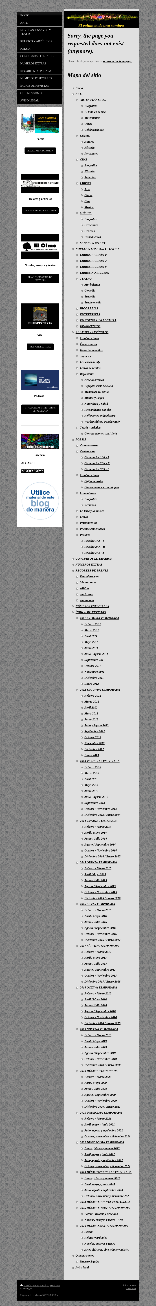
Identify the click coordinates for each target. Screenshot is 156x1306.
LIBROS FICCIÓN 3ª (93, 266)
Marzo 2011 (91, 630)
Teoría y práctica (90, 427)
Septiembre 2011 (94, 660)
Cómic (88, 195)
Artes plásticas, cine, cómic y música (106, 1249)
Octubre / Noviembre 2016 (100, 934)
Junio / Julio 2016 (95, 922)
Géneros (89, 231)
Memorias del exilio (96, 392)
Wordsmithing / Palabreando (102, 421)
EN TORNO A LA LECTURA (98, 320)
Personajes (91, 153)
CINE (83, 159)
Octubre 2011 (92, 666)
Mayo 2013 (91, 785)
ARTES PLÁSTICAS (93, 100)
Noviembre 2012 (94, 743)
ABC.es (84, 588)
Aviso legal (82, 1267)
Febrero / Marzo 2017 (97, 951)
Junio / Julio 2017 (95, 963)
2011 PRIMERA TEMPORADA (99, 618)
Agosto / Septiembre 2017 (100, 969)
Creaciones (91, 225)
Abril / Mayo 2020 (95, 1083)
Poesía (88, 1231)
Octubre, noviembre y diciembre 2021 (107, 1136)
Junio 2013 (91, 791)
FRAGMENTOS (90, 326)
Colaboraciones (94, 129)
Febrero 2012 (92, 695)
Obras (88, 123)
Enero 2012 (91, 683)
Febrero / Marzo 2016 (97, 910)
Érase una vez (88, 344)
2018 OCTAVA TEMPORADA (98, 987)
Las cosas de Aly (90, 362)
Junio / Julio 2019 (95, 1047)
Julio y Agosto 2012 (96, 725)
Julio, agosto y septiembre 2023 (103, 1190)
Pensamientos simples (97, 409)
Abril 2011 (90, 636)
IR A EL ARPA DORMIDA (40, 150)
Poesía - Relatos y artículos (101, 1214)
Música (88, 207)
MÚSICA (86, 213)
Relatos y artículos (95, 1237)
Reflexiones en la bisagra (99, 415)
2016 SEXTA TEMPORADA (97, 904)
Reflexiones (87, 374)
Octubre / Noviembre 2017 (100, 975)
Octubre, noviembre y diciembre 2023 (107, 1196)
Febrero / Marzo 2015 (97, 868)
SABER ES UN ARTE (93, 243)
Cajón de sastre (93, 481)
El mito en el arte (95, 112)
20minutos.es (88, 582)
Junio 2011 (91, 648)
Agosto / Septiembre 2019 (100, 1053)
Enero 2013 (91, 755)
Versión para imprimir (32, 1285)
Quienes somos (85, 1255)
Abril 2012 (90, 707)
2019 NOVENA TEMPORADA (99, 1029)
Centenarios (87, 451)
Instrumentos (92, 237)
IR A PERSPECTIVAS (40, 346)
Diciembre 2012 (94, 749)
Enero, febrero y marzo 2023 (102, 1178)
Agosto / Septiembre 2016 (100, 928)
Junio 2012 (91, 719)
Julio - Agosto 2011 (96, 654)
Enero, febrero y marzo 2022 (102, 1148)
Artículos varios (94, 380)
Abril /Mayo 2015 (95, 874)
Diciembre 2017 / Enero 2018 (102, 981)
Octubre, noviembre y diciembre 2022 (107, 1166)
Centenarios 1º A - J (96, 457)
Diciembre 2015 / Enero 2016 (102, 898)
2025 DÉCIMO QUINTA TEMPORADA (105, 1208)
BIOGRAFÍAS (89, 308)
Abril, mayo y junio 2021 (99, 1124)
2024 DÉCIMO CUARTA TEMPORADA (105, 1202)
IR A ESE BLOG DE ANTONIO (40, 210)
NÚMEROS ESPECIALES (92, 606)
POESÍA (81, 439)
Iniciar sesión (129, 1285)
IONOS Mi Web (50, 1295)
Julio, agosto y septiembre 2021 (103, 1130)
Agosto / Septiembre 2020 (100, 1094)
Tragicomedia (92, 302)
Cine (87, 201)
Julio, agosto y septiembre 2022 (103, 1160)
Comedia (89, 290)
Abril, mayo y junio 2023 (99, 1184)
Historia (89, 147)
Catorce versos (89, 445)
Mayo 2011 (91, 642)
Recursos (90, 505)
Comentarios (88, 493)
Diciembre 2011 (94, 677)
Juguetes (85, 356)
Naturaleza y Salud (96, 403)
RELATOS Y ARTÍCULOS (92, 332)
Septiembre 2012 (94, 731)
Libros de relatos (90, 368)
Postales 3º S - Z (94, 552)
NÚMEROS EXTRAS (89, 564)
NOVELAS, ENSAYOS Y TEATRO (97, 249)
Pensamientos (88, 523)
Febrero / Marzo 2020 (97, 1077)
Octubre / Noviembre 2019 (100, 1059)
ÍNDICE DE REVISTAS (91, 612)
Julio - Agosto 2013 (96, 797)
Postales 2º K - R (94, 546)
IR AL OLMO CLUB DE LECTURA (40, 279)
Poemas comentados (92, 529)
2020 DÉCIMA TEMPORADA (99, 1071)
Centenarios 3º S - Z (96, 469)
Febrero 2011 (92, 624)
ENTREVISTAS (90, 314)
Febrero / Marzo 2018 (97, 993)
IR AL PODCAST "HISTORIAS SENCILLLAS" (40, 409)
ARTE (79, 94)
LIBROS (85, 183)
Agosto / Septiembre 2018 (100, 1011)
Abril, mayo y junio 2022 (99, 1154)
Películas (90, 177)
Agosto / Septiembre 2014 (100, 844)
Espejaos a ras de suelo (98, 386)
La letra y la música (92, 511)
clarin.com (86, 594)
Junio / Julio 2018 (95, 1005)
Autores (89, 141)
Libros (84, 517)
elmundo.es (87, 600)
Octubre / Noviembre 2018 (100, 1017)
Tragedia (89, 296)
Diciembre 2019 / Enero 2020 (102, 1065)
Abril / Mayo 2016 (95, 916)
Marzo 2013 (91, 773)
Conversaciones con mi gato (101, 487)
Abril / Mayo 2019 (95, 1041)
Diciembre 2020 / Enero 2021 (102, 1106)
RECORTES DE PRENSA (92, 570)
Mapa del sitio (53, 1285)
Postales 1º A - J (94, 540)
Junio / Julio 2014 (95, 838)
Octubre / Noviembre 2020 (100, 1100)
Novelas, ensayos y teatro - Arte (103, 1220)
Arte (87, 189)
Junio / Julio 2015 (95, 880)
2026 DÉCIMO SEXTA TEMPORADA (104, 1225)
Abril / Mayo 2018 (95, 999)
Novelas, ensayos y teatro (99, 1243)
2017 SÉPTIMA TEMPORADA (99, 946)
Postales (85, 534)
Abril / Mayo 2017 (95, 957)
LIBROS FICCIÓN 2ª (93, 260)
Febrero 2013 (92, 767)
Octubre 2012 (92, 737)
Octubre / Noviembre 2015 (100, 892)
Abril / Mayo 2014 (95, 832)
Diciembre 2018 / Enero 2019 (102, 1023)
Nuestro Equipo (90, 1261)
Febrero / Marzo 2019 (97, 1035)
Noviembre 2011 (94, 671)
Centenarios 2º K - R (97, 463)
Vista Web (131, 1288)
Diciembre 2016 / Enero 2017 (102, 940)
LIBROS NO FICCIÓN (94, 272)
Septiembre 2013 (94, 803)
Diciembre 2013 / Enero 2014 (102, 814)
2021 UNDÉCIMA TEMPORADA (101, 1112)
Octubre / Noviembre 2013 (100, 808)
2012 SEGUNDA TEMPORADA (100, 689)
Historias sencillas (91, 350)
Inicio (79, 88)
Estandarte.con (89, 576)
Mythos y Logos (94, 397)
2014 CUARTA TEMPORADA (99, 820)
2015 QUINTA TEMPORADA (98, 862)
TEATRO (86, 278)
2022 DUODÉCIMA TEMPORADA (102, 1142)
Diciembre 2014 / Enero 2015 (102, 856)
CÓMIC (85, 135)
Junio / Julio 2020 (95, 1088)
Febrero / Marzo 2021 (97, 1118)
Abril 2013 (90, 779)
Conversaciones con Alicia (100, 433)
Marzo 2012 (91, 701)
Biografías (90, 106)
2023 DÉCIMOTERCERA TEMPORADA (106, 1172)
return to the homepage (117, 61)
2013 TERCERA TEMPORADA (100, 761)
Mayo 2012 (91, 713)
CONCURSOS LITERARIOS (94, 558)
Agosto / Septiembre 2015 (100, 886)
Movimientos (92, 117)
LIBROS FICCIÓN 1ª (93, 255)
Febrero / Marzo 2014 (97, 826)
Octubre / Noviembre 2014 (100, 850)
